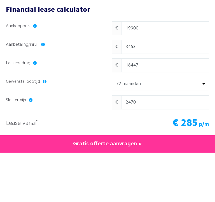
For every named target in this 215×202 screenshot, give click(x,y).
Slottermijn (19, 100)
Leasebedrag (21, 63)
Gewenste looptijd (26, 82)
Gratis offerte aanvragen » (107, 144)
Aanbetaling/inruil (25, 45)
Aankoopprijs (21, 26)
